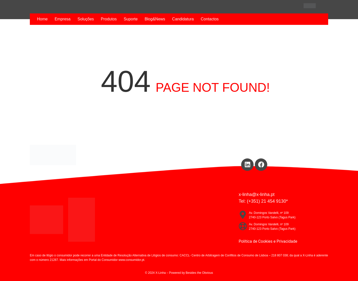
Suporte (131, 19)
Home (42, 19)
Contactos (210, 19)
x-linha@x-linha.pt (256, 194)
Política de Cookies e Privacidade (268, 241)
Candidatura (183, 19)
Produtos (109, 19)
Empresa (63, 19)
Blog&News (155, 19)
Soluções (86, 19)
